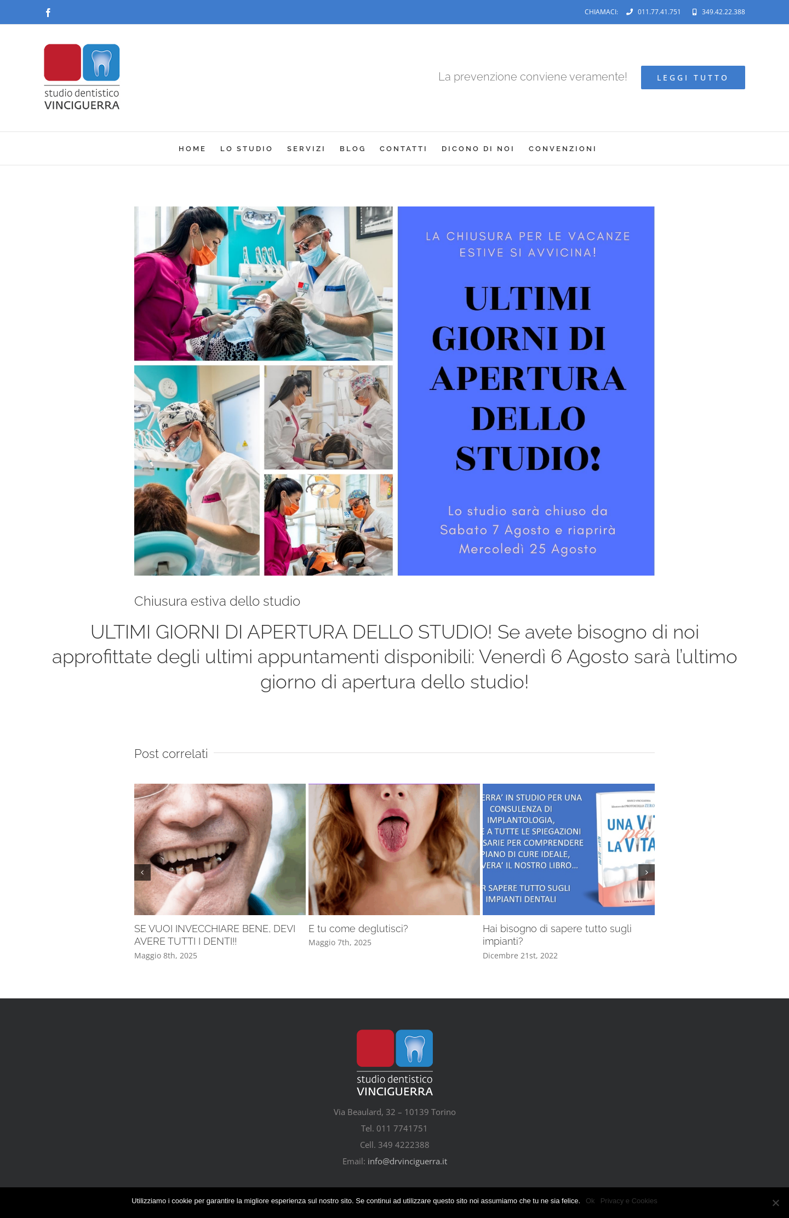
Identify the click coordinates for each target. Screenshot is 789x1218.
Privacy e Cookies (629, 1201)
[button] (142, 872)
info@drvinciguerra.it (407, 1161)
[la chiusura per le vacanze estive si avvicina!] (394, 391)
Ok (590, 1201)
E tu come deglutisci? (358, 928)
